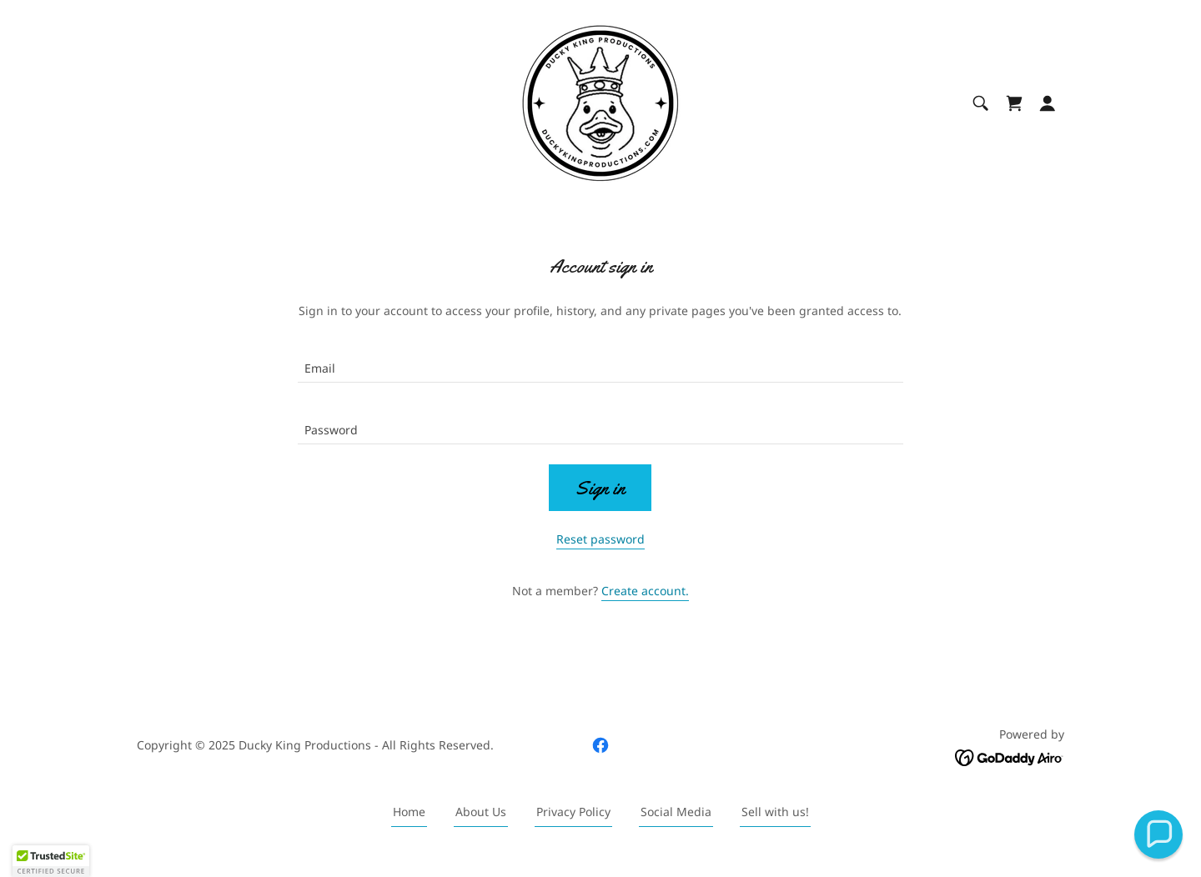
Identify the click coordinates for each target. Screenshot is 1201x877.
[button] (1047, 103)
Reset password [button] (600, 539)
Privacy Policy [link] (573, 811)
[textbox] (600, 362)
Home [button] (409, 811)
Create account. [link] (645, 591)
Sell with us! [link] (775, 811)
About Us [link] (480, 811)
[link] (600, 102)
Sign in (600, 488)
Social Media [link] (676, 811)
